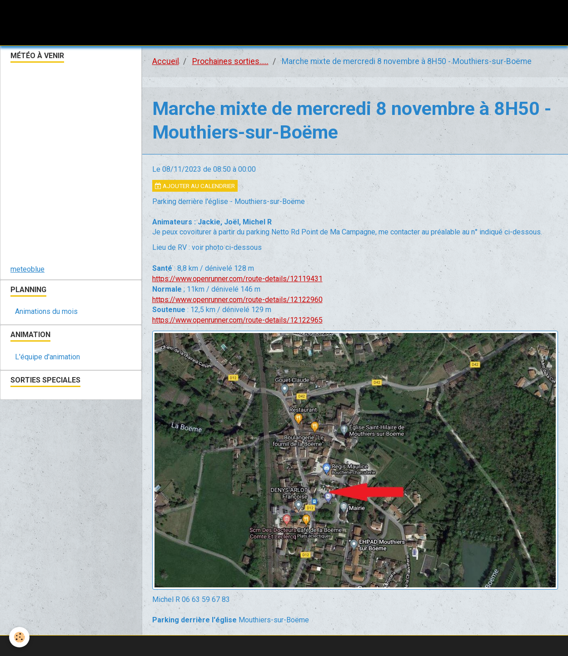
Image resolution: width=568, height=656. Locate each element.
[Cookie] (19, 637)
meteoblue (27, 269)
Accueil (165, 61)
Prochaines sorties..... (230, 61)
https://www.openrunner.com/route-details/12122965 (237, 320)
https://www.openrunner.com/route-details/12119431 (237, 278)
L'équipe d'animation (47, 357)
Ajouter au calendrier (195, 185)
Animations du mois (46, 311)
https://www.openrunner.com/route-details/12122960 (237, 299)
